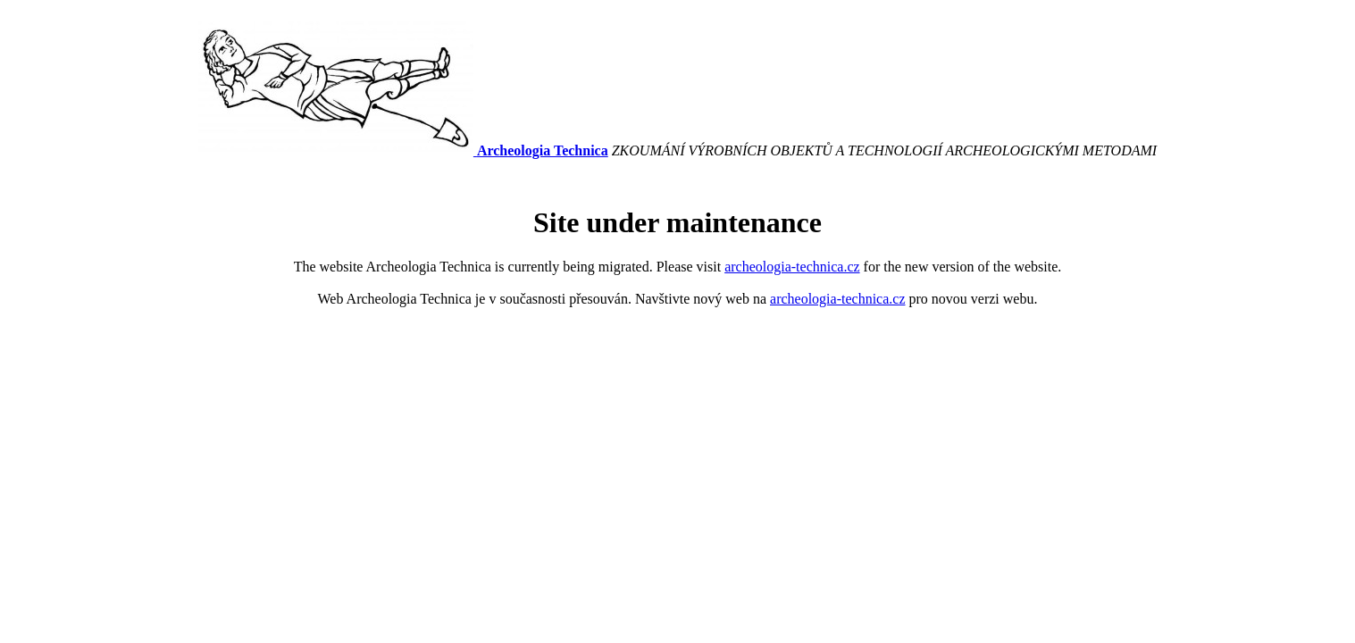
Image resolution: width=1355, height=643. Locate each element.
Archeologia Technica (542, 150)
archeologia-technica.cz (791, 266)
